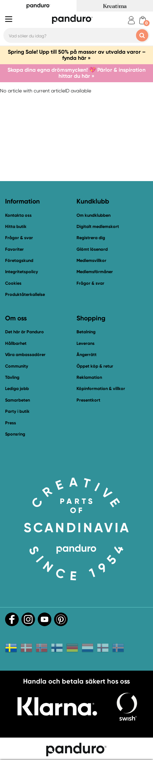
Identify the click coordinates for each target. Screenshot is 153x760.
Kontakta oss (18, 215)
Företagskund (19, 260)
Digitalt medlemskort (97, 226)
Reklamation (89, 377)
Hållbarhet (16, 343)
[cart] (143, 20)
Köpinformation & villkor (100, 388)
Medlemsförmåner (94, 271)
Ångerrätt (86, 354)
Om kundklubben (93, 215)
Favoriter (14, 249)
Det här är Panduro (24, 331)
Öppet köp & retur (94, 366)
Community (16, 366)
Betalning (86, 331)
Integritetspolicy (21, 271)
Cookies (13, 283)
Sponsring (15, 434)
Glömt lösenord (92, 249)
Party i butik (17, 411)
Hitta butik (16, 226)
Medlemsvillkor (91, 260)
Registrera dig (90, 237)
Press (10, 422)
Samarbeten (17, 400)
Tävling (12, 377)
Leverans (85, 343)
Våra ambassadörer (25, 354)
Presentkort (88, 400)
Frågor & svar (19, 237)
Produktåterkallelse (25, 294)
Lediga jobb (17, 388)
